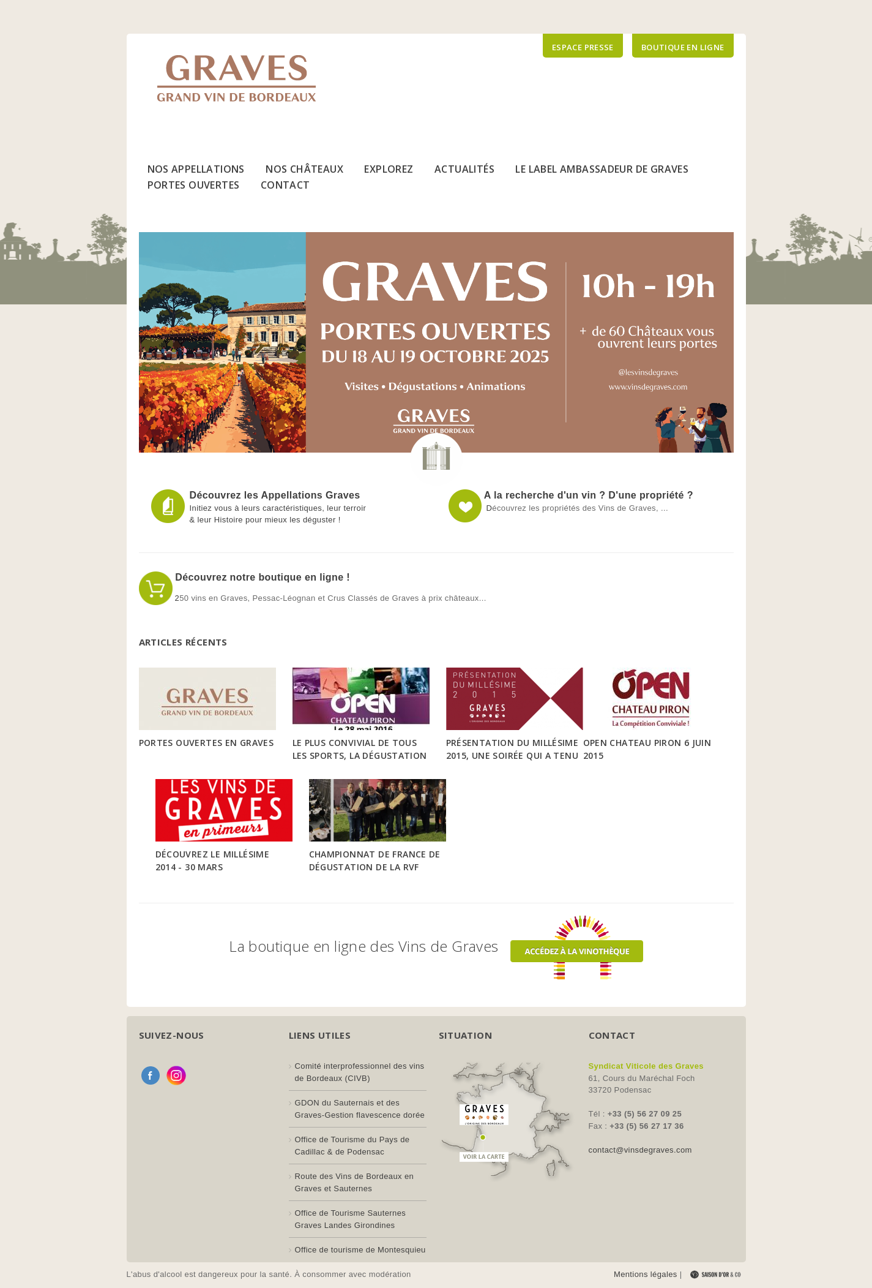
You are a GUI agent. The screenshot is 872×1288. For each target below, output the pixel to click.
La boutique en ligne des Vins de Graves (436, 946)
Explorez (388, 169)
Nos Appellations (196, 169)
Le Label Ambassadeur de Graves (601, 169)
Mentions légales (645, 1274)
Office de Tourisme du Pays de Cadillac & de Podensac (352, 1145)
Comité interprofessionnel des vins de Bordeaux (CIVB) (360, 1072)
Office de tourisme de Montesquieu (360, 1249)
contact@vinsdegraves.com (640, 1149)
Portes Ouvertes (193, 185)
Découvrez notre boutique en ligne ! (262, 577)
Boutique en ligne (683, 47)
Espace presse (583, 47)
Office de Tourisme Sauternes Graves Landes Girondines (350, 1219)
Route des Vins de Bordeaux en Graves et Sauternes (354, 1182)
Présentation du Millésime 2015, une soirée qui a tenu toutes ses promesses (512, 755)
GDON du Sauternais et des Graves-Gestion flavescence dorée (360, 1109)
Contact (285, 185)
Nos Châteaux (304, 169)
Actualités (464, 169)
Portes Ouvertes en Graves (206, 742)
